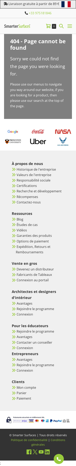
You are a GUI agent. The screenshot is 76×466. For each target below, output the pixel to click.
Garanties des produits (34, 235)
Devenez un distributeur (35, 269)
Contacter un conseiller (34, 342)
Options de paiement (33, 241)
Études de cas (27, 225)
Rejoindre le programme (35, 309)
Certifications (27, 186)
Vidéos (22, 230)
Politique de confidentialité (29, 440)
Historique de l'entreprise (36, 169)
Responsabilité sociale (33, 180)
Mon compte (26, 387)
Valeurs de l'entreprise (34, 175)
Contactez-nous (29, 202)
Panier (22, 393)
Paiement (24, 398)
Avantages (24, 303)
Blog (20, 219)
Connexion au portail (33, 280)
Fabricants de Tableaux (34, 274)
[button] (61, 26)
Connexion (25, 314)
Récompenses (27, 197)
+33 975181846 (40, 13)
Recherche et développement (39, 191)
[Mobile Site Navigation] (69, 26)
